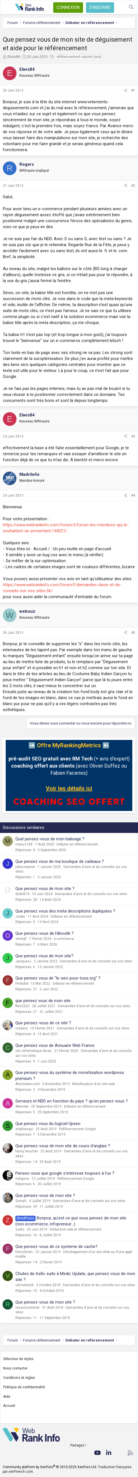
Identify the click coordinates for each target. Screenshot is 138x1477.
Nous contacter (15, 1368)
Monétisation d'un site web (93, 1084)
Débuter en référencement (77, 844)
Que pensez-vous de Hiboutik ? (44, 933)
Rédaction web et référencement (76, 1229)
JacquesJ (23, 961)
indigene (22, 1179)
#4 (133, 495)
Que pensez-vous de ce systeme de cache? (56, 1246)
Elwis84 (13, 56)
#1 (133, 90)
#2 (133, 186)
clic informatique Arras (33, 1051)
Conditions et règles (19, 1378)
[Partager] (125, 90)
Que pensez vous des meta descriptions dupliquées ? (65, 911)
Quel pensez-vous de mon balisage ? (50, 838)
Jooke (20, 916)
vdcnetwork (24, 1285)
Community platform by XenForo (50, 1467)
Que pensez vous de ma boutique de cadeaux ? (59, 861)
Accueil (9, 1406)
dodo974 (22, 894)
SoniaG (20, 1201)
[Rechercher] (131, 7)
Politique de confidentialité (24, 1387)
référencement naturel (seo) (79, 57)
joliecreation (25, 867)
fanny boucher (26, 1151)
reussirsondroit (27, 1308)
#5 (133, 633)
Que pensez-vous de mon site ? (45, 1195)
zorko (19, 1229)
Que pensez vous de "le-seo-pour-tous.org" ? (57, 978)
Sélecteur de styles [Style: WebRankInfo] (18, 1359)
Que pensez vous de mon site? (44, 955)
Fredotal (21, 984)
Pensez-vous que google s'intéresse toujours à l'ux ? (64, 1173)
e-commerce (64, 939)
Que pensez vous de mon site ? (45, 888)
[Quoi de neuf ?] (119, 7)
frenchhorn (24, 1252)
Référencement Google (77, 1129)
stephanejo (24, 1129)
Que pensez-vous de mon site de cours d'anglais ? (62, 1145)
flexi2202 (22, 1006)
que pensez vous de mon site (43, 1000)
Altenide (21, 1106)
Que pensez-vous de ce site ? (43, 1022)
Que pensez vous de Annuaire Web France (54, 1045)
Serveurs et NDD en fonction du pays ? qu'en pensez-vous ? (71, 1101)
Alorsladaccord (27, 1084)
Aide (6, 1397)
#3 (133, 436)
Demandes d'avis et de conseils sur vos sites (91, 894)
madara (21, 1028)
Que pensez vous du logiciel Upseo (48, 1123)
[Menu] (7, 7)
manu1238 (23, 844)
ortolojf (20, 939)
